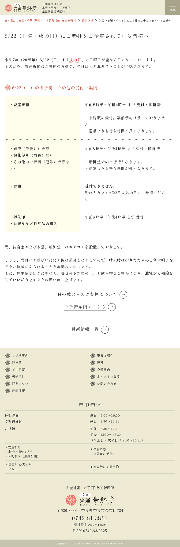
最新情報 (87, 20)
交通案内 (103, 369)
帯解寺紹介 (105, 355)
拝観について (22, 383)
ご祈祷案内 (20, 355)
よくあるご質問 (108, 376)
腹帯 (100, 362)
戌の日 (75, 59)
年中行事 (18, 369)
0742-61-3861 (90, 518)
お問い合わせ (107, 383)
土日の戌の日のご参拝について (85, 294)
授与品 (17, 362)
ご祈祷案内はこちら (85, 306)
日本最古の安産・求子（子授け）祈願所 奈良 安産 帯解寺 (40, 20)
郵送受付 (18, 376)
